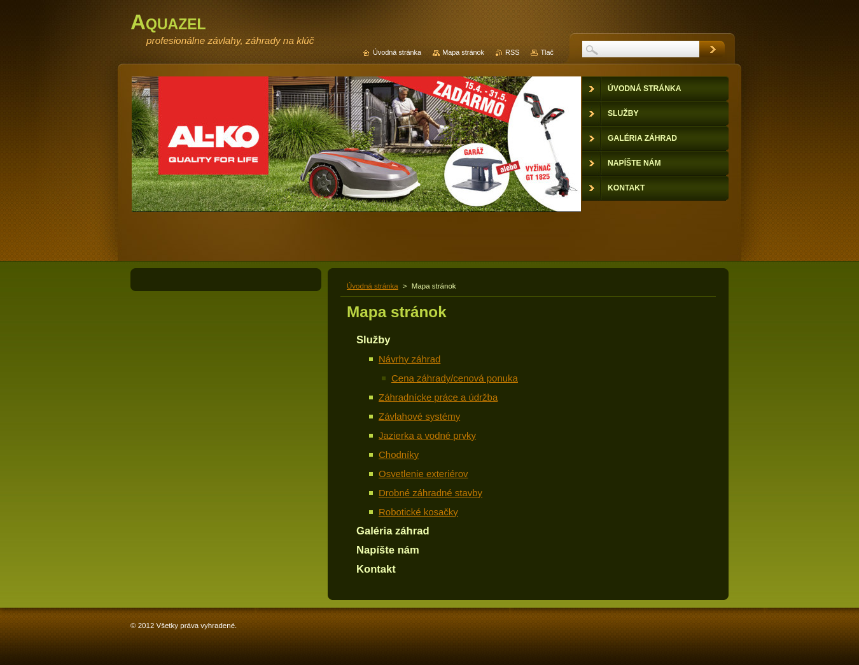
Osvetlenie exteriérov (423, 473)
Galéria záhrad (392, 531)
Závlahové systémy (419, 416)
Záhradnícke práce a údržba (438, 397)
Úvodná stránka (372, 286)
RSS (512, 52)
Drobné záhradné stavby (430, 492)
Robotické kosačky (418, 511)
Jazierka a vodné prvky (427, 435)
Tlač (547, 52)
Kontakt (376, 569)
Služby (373, 340)
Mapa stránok (463, 52)
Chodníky (399, 454)
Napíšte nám (387, 550)
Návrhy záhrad (409, 359)
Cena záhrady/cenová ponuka (454, 378)
